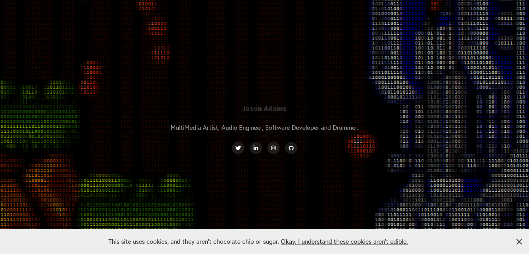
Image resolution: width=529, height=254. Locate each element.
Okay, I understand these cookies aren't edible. (344, 241)
